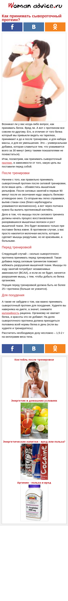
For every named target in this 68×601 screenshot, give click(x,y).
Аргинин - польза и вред (34, 482)
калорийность (10, 312)
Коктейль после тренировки (34, 359)
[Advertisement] (34, 560)
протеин (7, 162)
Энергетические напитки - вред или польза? (34, 441)
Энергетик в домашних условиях (34, 400)
